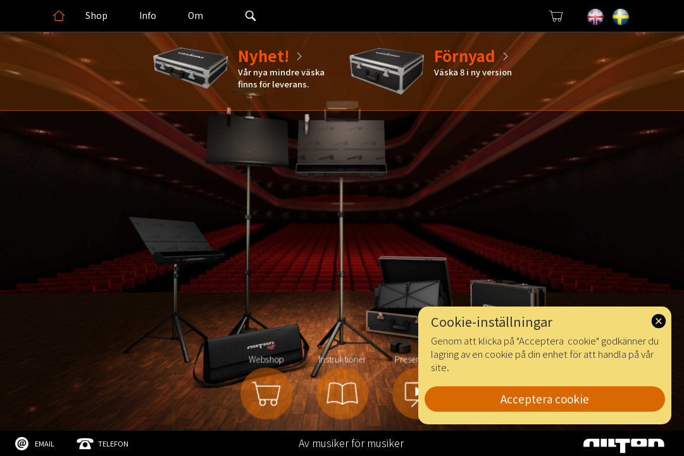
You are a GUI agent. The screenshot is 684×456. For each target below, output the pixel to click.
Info (147, 15)
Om (195, 15)
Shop (96, 15)
